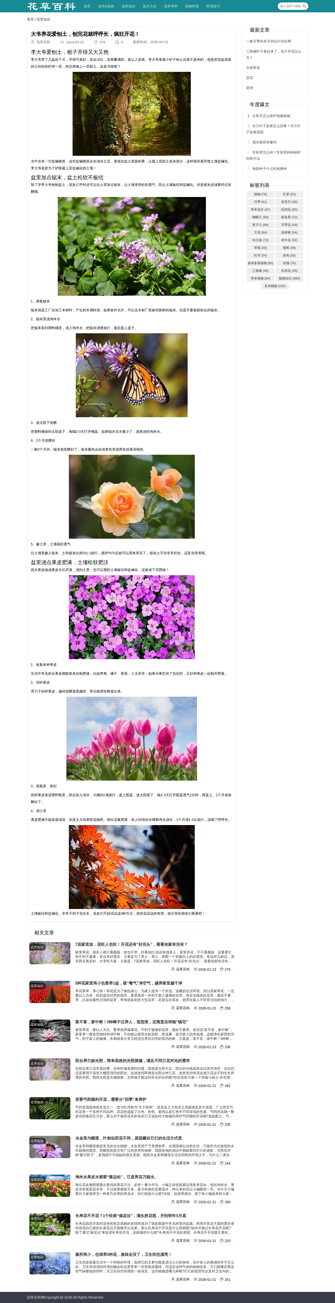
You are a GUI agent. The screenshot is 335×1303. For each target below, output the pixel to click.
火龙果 (136, 673)
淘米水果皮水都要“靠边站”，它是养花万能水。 (116, 1177)
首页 (87, 6)
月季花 (289, 225)
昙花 (249, 78)
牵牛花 (289, 240)
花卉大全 (150, 6)
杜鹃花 (289, 209)
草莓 (260, 248)
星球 (249, 88)
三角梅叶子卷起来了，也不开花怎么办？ (273, 54)
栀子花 (60, 59)
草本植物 (260, 278)
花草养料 (171, 6)
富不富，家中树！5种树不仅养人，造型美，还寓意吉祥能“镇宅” (131, 1022)
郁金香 (289, 217)
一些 (48, 161)
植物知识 (289, 278)
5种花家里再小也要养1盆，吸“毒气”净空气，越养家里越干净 (128, 983)
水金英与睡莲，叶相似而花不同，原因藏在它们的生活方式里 (128, 1138)
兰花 (260, 232)
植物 (260, 194)
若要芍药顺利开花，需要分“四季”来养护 (110, 1099)
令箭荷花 (253, 68)
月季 (260, 202)
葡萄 (289, 248)
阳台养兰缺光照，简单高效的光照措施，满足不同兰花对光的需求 (132, 1061)
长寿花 (289, 271)
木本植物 (275, 286)
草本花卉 (260, 209)
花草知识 (128, 6)
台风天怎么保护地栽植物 (271, 116)
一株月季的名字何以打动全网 (268, 41)
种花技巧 (213, 6)
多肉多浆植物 (261, 263)
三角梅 (260, 271)
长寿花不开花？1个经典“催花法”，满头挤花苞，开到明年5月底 (130, 1216)
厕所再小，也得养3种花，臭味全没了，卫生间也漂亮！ (123, 1254)
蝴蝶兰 (260, 217)
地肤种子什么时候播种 (269, 169)
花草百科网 (35, 1297)
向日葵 (260, 240)
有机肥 (64, 570)
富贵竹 (289, 202)
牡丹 (260, 255)
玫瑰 (289, 263)
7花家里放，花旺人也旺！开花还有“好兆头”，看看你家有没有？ (131, 944)
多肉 (289, 255)
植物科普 (192, 6)
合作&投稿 (106, 6)
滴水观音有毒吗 (264, 142)
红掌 (289, 194)
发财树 (289, 232)
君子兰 (260, 225)
